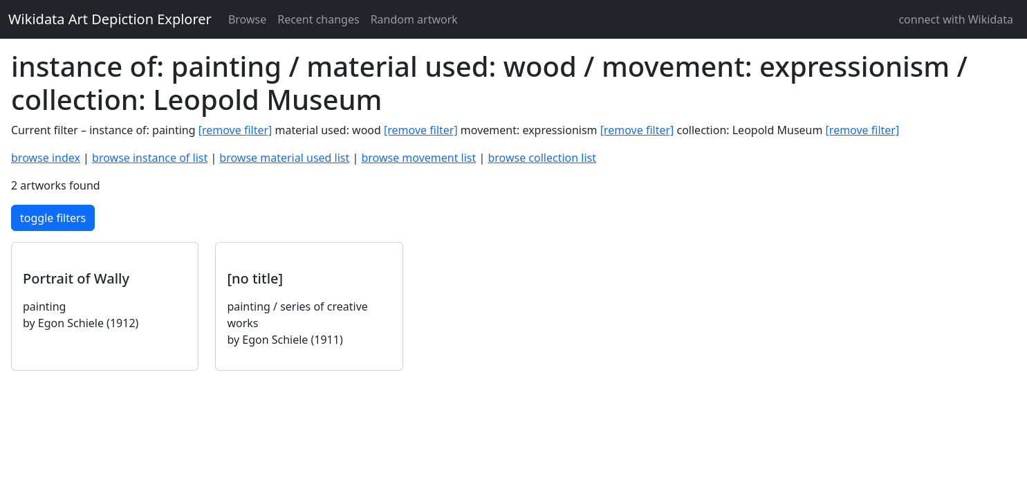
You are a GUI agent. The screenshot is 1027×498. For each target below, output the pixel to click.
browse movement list (418, 157)
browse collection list (542, 157)
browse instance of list (149, 157)
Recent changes (318, 19)
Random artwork (414, 19)
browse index (45, 157)
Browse (247, 19)
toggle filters (53, 217)
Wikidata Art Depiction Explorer (110, 19)
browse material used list (284, 157)
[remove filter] (235, 130)
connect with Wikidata (955, 19)
